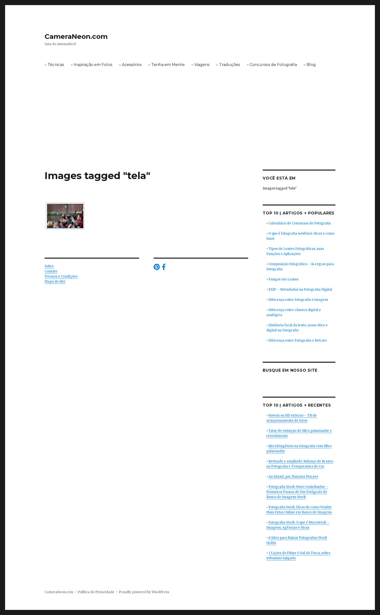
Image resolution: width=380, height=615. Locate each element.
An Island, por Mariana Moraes (293, 477)
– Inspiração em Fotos (91, 64)
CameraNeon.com (76, 36)
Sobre (49, 266)
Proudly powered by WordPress (144, 592)
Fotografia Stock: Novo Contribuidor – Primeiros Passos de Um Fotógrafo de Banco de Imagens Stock (297, 492)
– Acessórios (130, 64)
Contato (51, 271)
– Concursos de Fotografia (272, 64)
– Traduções (228, 64)
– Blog (310, 64)
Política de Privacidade (96, 592)
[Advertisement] (190, 134)
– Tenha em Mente (166, 64)
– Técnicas (54, 64)
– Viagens (200, 64)
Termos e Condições (61, 276)
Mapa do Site (55, 281)
